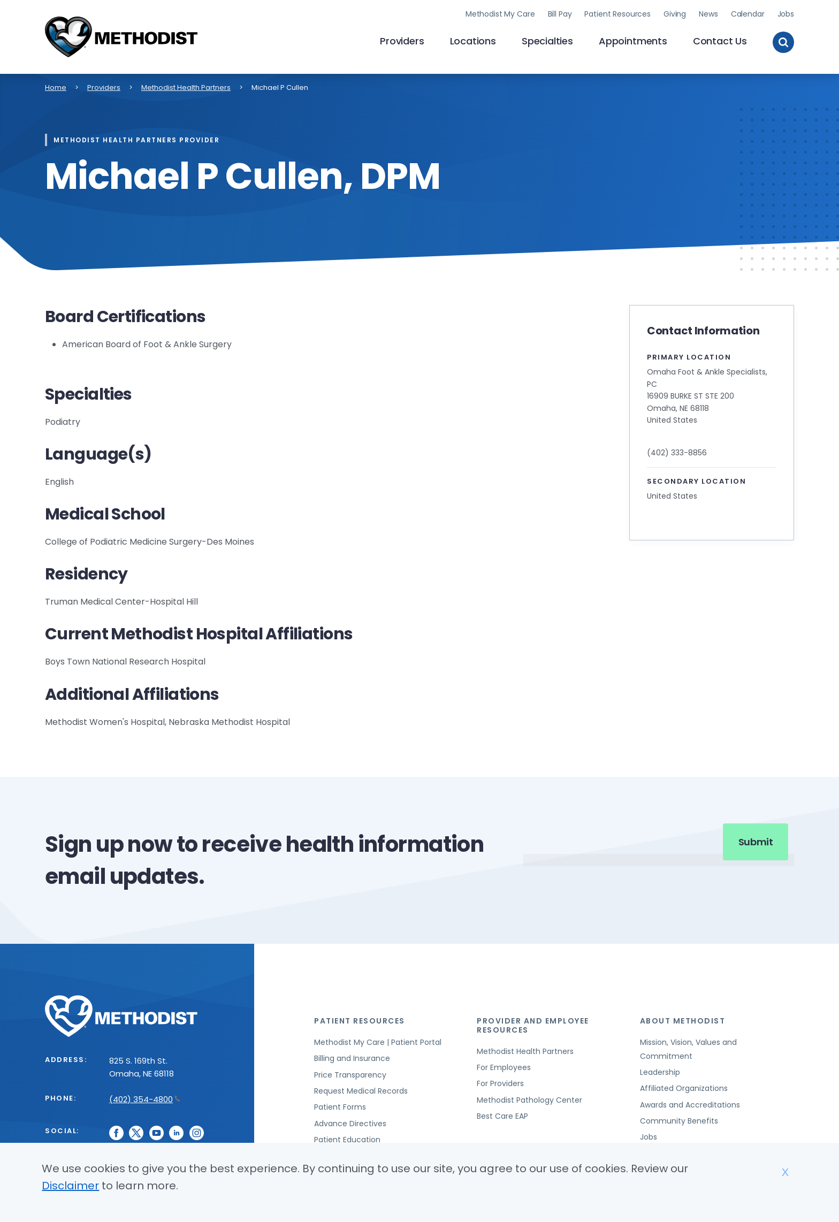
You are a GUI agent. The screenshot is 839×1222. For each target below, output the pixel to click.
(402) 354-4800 (144, 1097)
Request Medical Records (361, 1089)
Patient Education (347, 1138)
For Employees (504, 1065)
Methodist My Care (500, 13)
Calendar (748, 13)
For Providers (500, 1082)
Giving (674, 13)
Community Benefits (679, 1119)
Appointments (633, 40)
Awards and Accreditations (690, 1103)
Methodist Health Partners (186, 86)
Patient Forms (340, 1106)
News (708, 13)
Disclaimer (70, 1185)
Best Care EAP (502, 1115)
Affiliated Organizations (684, 1087)
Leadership (660, 1070)
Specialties (547, 40)
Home (55, 86)
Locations (473, 40)
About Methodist (683, 1019)
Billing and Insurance (352, 1057)
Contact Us (720, 40)
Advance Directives (350, 1122)
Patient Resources (617, 13)
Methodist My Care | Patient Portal (377, 1040)
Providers (402, 40)
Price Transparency (350, 1073)
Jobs (785, 13)
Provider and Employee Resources (533, 1024)
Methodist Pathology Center (529, 1098)
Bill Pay (560, 13)
